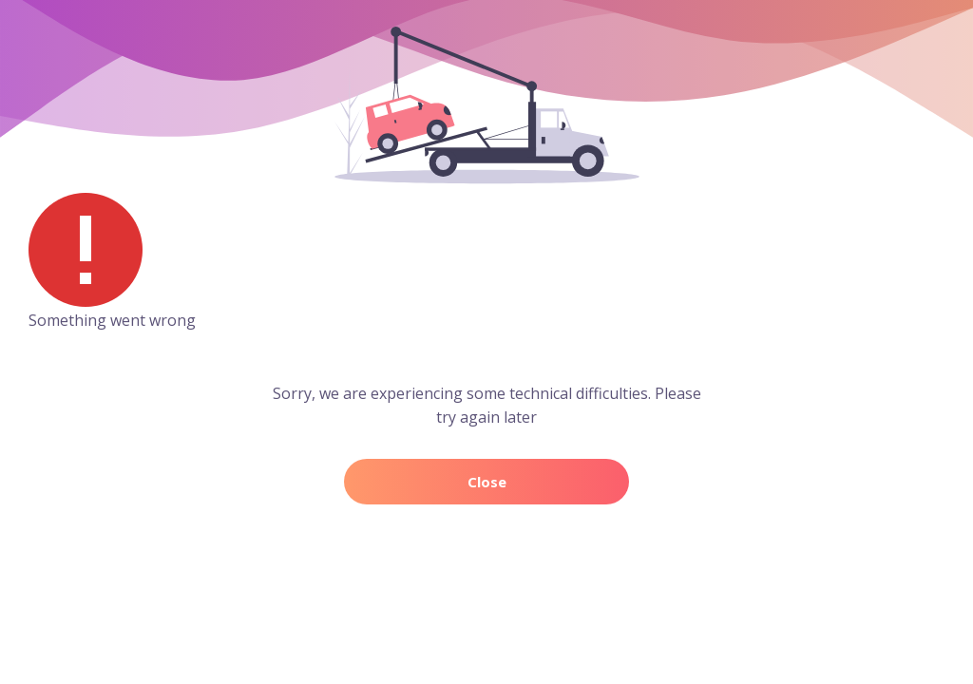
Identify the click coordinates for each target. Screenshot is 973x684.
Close (486, 481)
